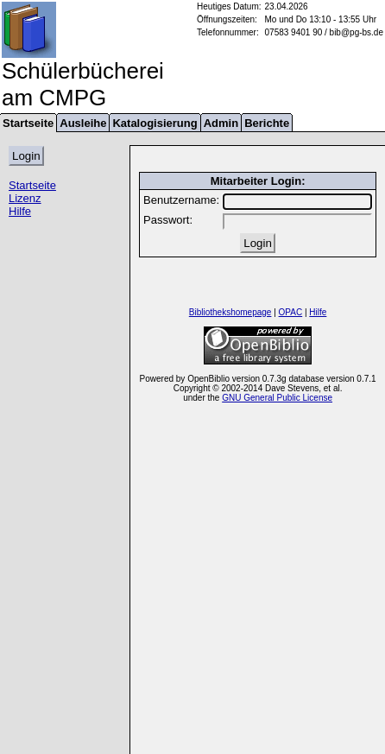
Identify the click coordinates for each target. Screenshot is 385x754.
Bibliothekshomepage (230, 312)
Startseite (32, 185)
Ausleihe (83, 123)
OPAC (291, 312)
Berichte (266, 123)
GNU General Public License (277, 397)
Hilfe (20, 211)
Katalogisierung (154, 123)
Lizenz (25, 198)
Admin (221, 123)
